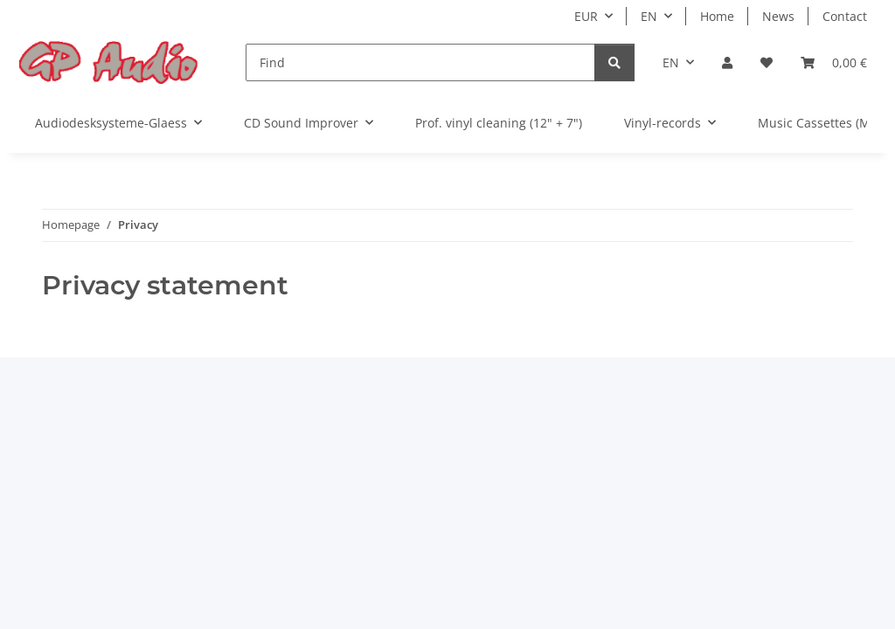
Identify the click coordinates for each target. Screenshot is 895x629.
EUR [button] (586, 16)
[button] (727, 62)
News (778, 16)
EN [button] (649, 16)
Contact (844, 16)
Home (717, 16)
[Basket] (834, 62)
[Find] (420, 62)
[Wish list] (766, 62)
